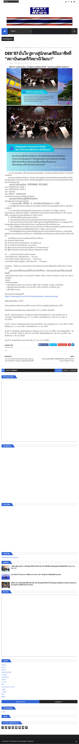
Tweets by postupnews (10, 557)
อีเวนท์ (26, 48)
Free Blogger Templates (26, 741)
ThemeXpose (13, 741)
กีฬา (3, 684)
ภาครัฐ (4, 692)
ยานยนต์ (4, 675)
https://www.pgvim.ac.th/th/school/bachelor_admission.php (31, 296)
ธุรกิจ (3, 667)
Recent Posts (20, 702)
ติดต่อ (3, 697)
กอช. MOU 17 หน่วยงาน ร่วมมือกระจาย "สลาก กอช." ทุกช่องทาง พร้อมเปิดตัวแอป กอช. (36, 574)
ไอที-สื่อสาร (5, 677)
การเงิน (4, 682)
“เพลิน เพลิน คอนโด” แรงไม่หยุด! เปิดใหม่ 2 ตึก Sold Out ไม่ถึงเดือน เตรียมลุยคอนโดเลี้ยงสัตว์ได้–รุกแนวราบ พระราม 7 (43, 567)
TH (35, 48)
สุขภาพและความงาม (8, 687)
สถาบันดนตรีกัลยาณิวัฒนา (16, 48)
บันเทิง (4, 680)
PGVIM (31, 48)
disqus (65, 370)
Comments (58, 702)
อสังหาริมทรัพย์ (6, 672)
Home (6, 48)
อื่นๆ (3, 694)
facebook (73, 370)
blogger (58, 370)
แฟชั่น (4, 689)
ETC (4, 712)
